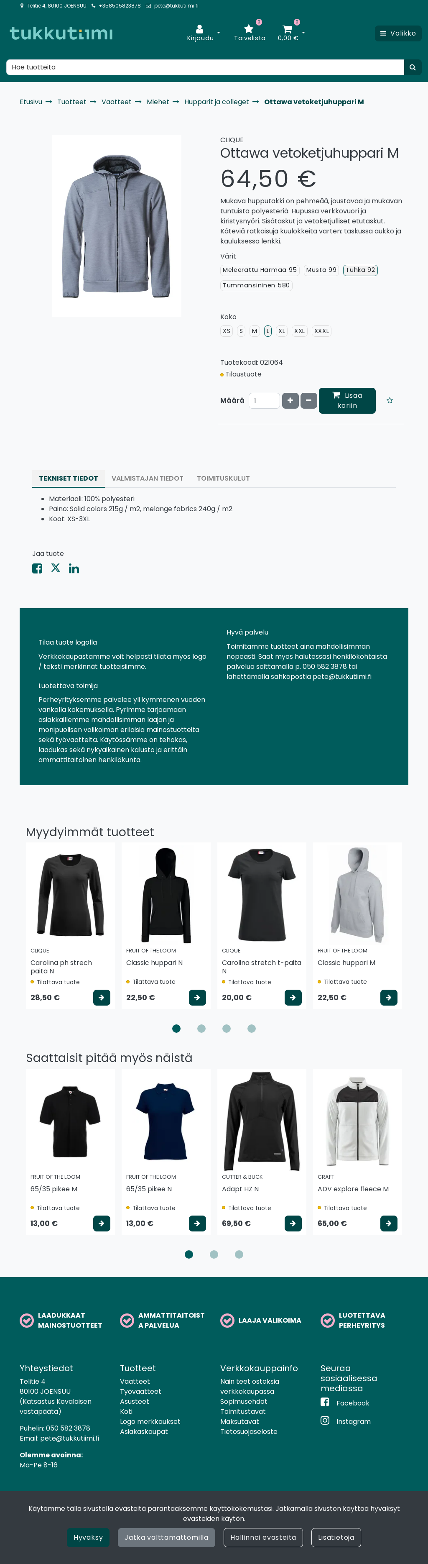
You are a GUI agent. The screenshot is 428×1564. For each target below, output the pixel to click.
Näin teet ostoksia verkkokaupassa (249, 1386)
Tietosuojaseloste (249, 1431)
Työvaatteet (140, 1391)
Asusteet (134, 1401)
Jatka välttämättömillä (167, 1537)
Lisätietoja (336, 1537)
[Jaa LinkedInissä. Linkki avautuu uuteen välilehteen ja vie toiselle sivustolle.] (77, 570)
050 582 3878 (68, 1428)
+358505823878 (120, 5)
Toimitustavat (243, 1411)
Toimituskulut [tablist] (223, 478)
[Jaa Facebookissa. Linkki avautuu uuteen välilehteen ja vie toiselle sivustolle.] (41, 570)
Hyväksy (88, 1537)
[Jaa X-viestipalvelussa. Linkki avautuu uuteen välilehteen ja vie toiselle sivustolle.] (60, 570)
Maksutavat (239, 1421)
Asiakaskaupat (144, 1431)
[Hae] (205, 67)
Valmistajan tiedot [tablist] (147, 478)
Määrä (232, 400)
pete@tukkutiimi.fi (176, 5)
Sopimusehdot (244, 1401)
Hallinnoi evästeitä (263, 1537)
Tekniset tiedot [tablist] (68, 478)
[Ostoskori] (288, 33)
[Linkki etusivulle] (61, 33)
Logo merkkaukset (150, 1421)
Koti (126, 1411)
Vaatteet (135, 1381)
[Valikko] (398, 33)
